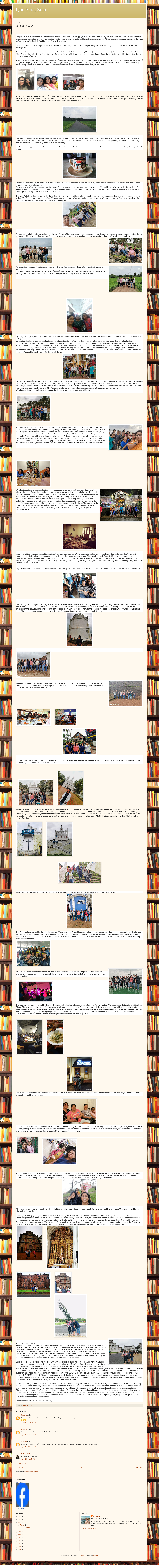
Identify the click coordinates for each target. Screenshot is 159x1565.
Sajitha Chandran (20, 1482)
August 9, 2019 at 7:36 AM (29, 1447)
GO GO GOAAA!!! (25, 1527)
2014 (20, 1541)
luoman (83, 1555)
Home (80, 1467)
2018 (20, 1532)
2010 (20, 1547)
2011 (20, 1544)
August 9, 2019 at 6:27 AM (29, 1435)
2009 (20, 1550)
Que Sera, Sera (31, 9)
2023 (20, 1516)
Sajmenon (96, 1516)
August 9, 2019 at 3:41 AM (29, 1422)
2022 (20, 1519)
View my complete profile (89, 1528)
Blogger (95, 1555)
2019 (20, 1522)
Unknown (24, 1415)
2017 (20, 1535)
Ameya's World (25, 1453)
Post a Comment (23, 1463)
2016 (20, 1538)
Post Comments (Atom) (31, 1471)
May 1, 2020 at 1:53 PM (28, 1459)
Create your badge (21, 1508)
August (22, 1525)
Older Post (139, 1467)
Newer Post (19, 1467)
